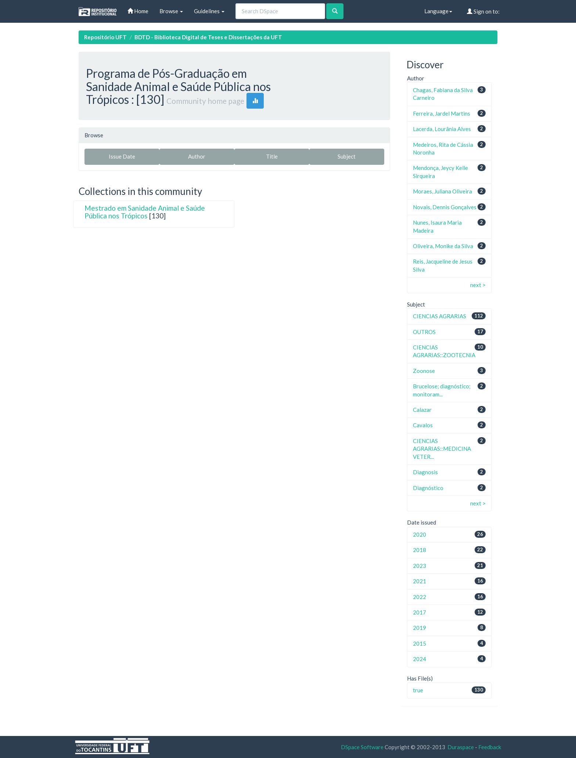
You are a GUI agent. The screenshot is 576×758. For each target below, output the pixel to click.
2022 (419, 597)
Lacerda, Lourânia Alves (442, 129)
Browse (171, 11)
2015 (419, 643)
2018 (419, 550)
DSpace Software (362, 747)
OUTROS (424, 332)
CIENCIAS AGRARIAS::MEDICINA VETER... (442, 449)
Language (438, 11)
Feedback (489, 747)
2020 (419, 534)
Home (137, 11)
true (418, 690)
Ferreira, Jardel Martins (441, 113)
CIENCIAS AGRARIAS (439, 316)
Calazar (422, 409)
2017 (419, 612)
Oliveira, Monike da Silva (443, 246)
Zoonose (424, 370)
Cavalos (423, 425)
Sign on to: (483, 11)
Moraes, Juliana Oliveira (442, 191)
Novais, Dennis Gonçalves (444, 207)
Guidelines (209, 11)
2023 (419, 565)
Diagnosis (425, 472)
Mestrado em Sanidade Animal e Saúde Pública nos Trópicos (144, 212)
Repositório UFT (105, 37)
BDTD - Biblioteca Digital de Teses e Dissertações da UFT (208, 37)
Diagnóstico (428, 488)
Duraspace (460, 747)
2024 (419, 659)
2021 (419, 581)
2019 (419, 627)
